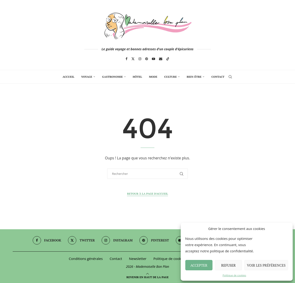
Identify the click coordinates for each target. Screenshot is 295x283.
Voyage (86, 76)
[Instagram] (140, 58)
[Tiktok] (167, 58)
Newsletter (138, 258)
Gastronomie (112, 76)
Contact (217, 76)
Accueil (68, 76)
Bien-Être (194, 76)
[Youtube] (153, 58)
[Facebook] (126, 58)
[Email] (160, 58)
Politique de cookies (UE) (173, 258)
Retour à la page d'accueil (147, 193)
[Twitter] (133, 58)
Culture (170, 76)
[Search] (230, 76)
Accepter (198, 265)
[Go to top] (148, 276)
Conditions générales (86, 258)
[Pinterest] (146, 58)
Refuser (228, 265)
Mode (153, 76)
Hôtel (137, 76)
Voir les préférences (266, 265)
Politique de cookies (234, 275)
